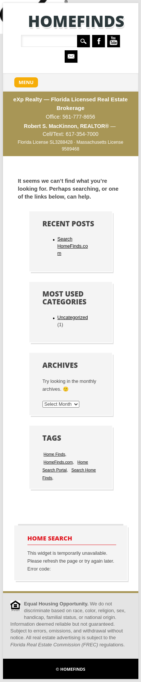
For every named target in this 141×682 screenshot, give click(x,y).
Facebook (98, 41)
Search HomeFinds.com (72, 246)
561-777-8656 (78, 117)
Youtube (113, 41)
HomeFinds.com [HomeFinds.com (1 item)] (58, 462)
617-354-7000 (82, 134)
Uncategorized (72, 317)
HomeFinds (76, 21)
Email (71, 56)
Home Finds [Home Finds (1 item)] (54, 454)
